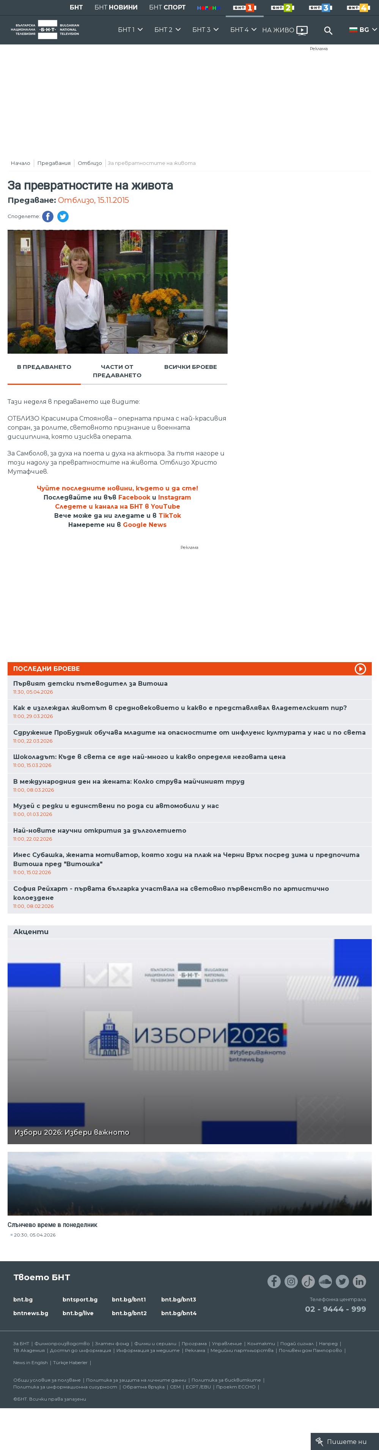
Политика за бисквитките (226, 1380)
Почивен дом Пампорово (310, 1350)
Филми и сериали (155, 1343)
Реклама (319, 48)
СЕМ (175, 1387)
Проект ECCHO (236, 1387)
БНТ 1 (126, 29)
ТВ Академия (29, 1350)
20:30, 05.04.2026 (34, 1235)
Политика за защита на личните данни (136, 1380)
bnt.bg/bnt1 (129, 1299)
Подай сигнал (297, 1343)
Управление (227, 1343)
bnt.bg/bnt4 (179, 1313)
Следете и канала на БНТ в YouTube (117, 506)
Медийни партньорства (242, 1350)
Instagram (174, 497)
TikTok (170, 515)
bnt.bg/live (78, 1313)
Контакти (261, 1343)
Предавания (54, 163)
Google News (145, 524)
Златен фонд (112, 1343)
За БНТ (21, 1343)
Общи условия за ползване (47, 1380)
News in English (30, 1362)
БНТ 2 (163, 29)
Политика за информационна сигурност (65, 1387)
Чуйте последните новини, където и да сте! (117, 488)
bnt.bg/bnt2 (129, 1313)
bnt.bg (23, 1299)
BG (364, 29)
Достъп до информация (80, 1350)
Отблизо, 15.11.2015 (93, 200)
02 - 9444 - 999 (335, 1309)
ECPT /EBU (198, 1387)
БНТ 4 (239, 29)
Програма (194, 1343)
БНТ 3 (201, 29)
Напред (328, 1343)
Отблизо (90, 163)
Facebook (134, 497)
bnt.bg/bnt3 (178, 1299)
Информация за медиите (148, 1350)
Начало (20, 163)
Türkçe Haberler (70, 1362)
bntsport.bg (80, 1299)
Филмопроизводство (62, 1343)
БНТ (76, 7)
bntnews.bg (30, 1313)
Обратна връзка (144, 1387)
